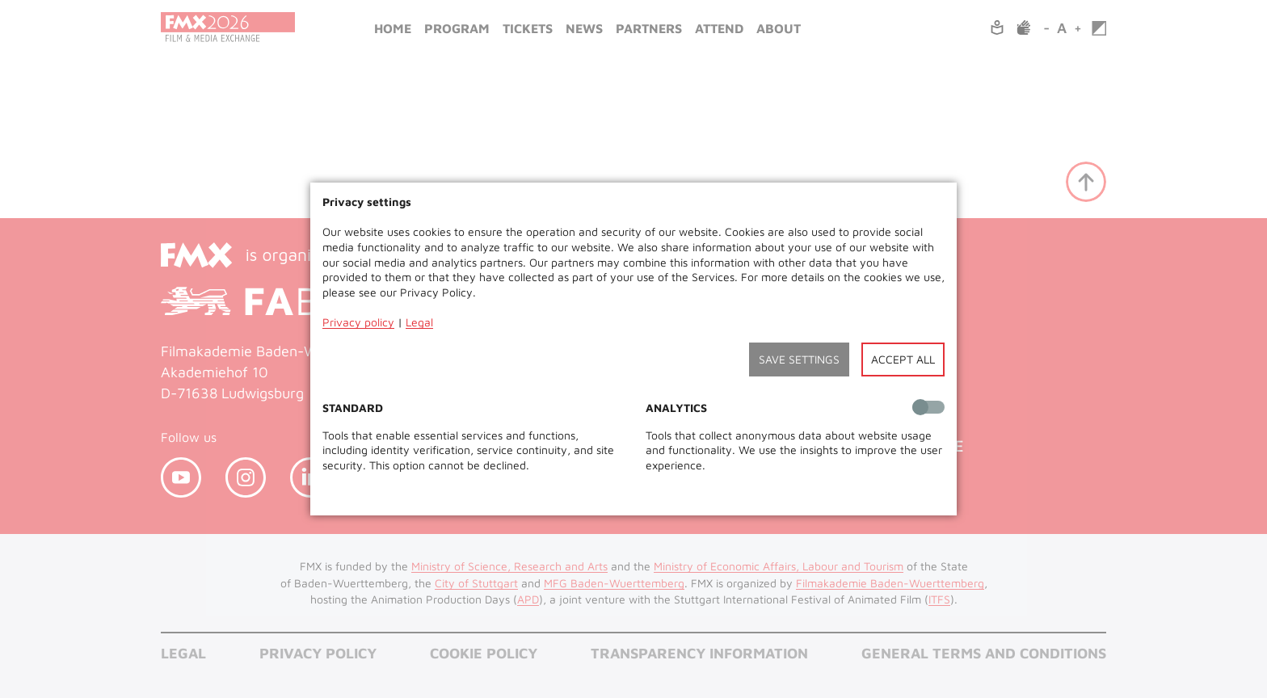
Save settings (799, 359)
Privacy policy (358, 322)
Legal (419, 322)
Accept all (903, 359)
